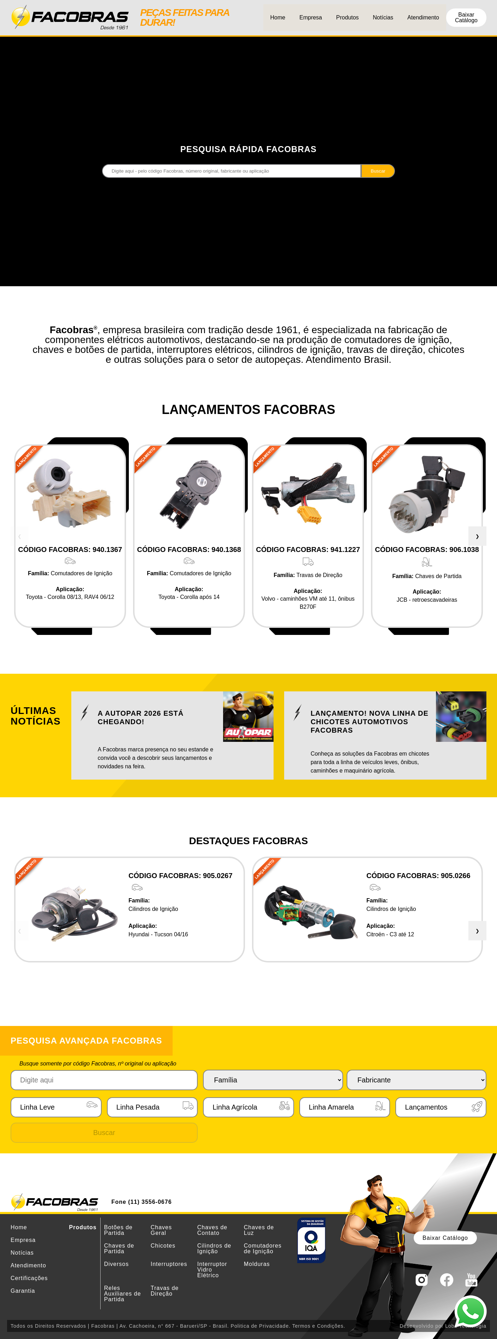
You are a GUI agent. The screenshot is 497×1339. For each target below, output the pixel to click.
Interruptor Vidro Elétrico (212, 1269)
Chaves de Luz (259, 1230)
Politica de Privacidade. (261, 1326)
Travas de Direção (165, 1291)
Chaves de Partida (119, 1248)
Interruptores (169, 1264)
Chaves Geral (161, 1230)
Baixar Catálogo (466, 17)
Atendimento (423, 17)
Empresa (310, 17)
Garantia (23, 1291)
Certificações (29, 1278)
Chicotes (163, 1246)
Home (278, 17)
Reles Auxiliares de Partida (122, 1293)
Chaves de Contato (212, 1230)
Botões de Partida (118, 1230)
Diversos (116, 1264)
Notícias (383, 17)
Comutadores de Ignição (263, 1248)
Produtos (347, 17)
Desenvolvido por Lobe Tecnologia (443, 1326)
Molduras (257, 1264)
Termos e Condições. (319, 1326)
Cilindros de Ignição (214, 1248)
